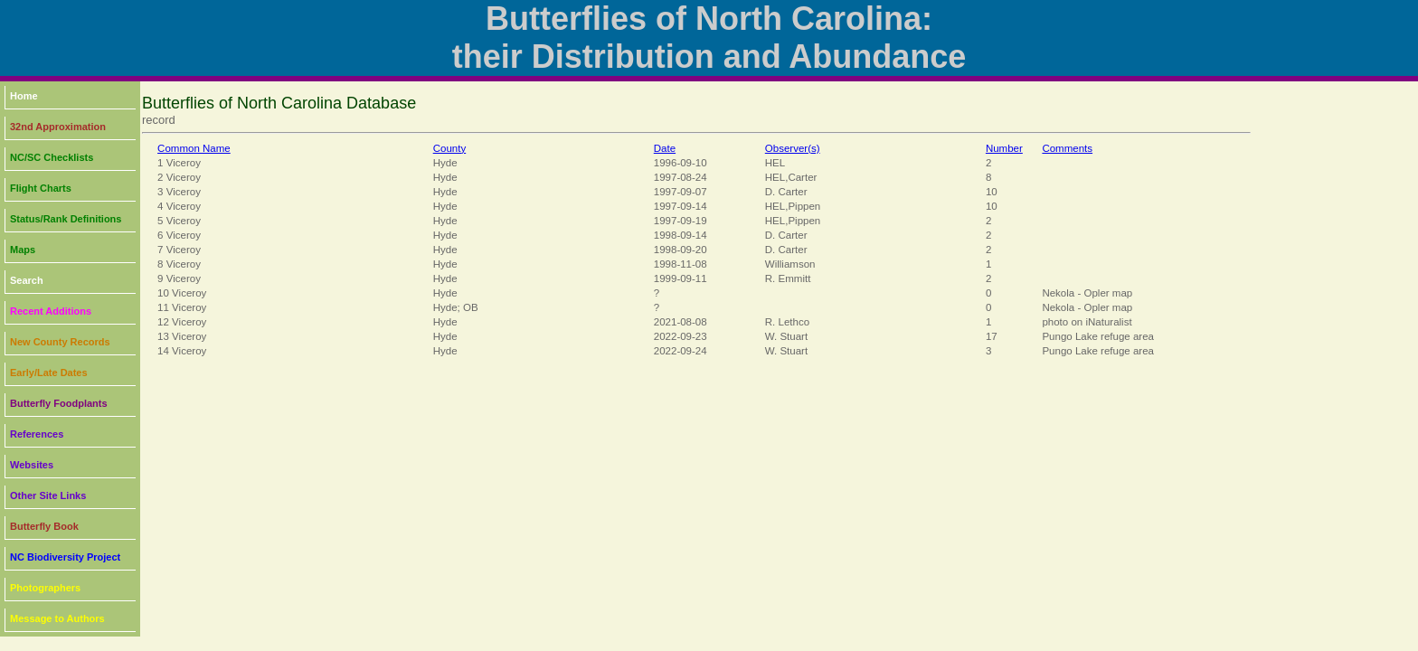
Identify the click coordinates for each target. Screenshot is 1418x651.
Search (26, 280)
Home (24, 95)
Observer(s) (792, 148)
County (450, 148)
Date (665, 148)
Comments (1067, 148)
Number (1004, 148)
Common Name (194, 148)
